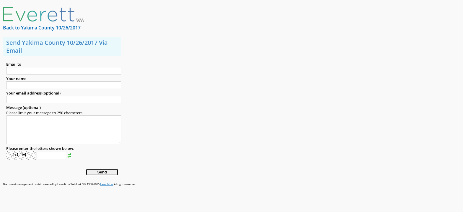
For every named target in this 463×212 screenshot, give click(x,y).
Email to (13, 64)
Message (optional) (23, 107)
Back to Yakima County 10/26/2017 (42, 27)
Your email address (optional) (33, 93)
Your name (16, 78)
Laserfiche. (106, 184)
